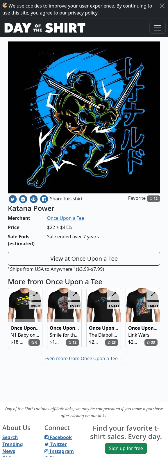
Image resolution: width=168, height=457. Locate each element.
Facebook (58, 437)
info (36, 305)
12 (153, 198)
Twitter (55, 444)
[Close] (162, 5)
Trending (12, 444)
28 (112, 342)
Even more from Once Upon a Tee (84, 358)
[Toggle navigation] (157, 28)
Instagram (59, 451)
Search (10, 437)
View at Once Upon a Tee (84, 258)
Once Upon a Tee (65, 218)
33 (151, 342)
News (8, 451)
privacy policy (83, 13)
